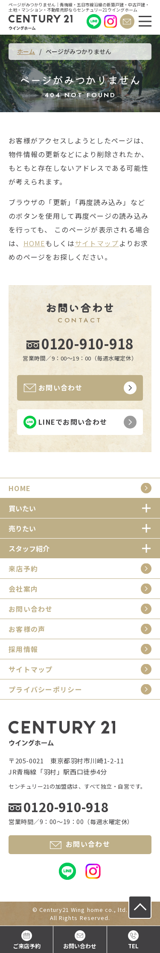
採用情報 (23, 649)
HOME (34, 243)
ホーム (26, 51)
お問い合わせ (31, 609)
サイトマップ (97, 243)
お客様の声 (27, 629)
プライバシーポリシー (45, 689)
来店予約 (23, 568)
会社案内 (23, 589)
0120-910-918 (87, 343)
